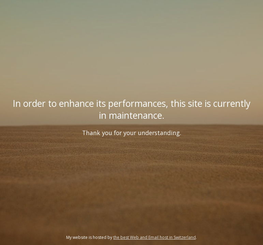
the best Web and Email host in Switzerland (154, 237)
